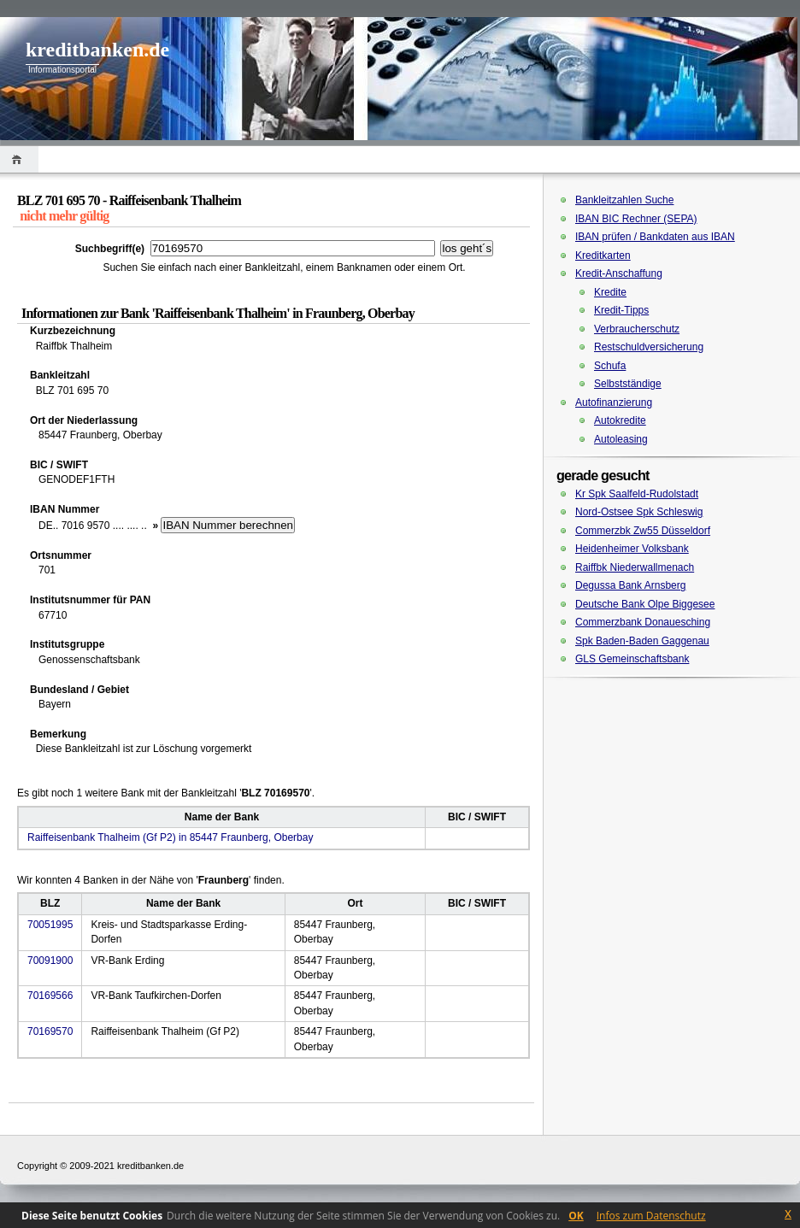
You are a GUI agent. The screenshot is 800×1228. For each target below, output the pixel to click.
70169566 (50, 996)
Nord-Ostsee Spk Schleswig (639, 512)
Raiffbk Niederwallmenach (634, 567)
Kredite (610, 292)
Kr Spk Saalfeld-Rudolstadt (636, 494)
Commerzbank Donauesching (642, 622)
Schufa (610, 366)
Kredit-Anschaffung (618, 273)
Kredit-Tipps (621, 310)
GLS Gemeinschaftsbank (632, 659)
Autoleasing (621, 439)
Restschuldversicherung (648, 347)
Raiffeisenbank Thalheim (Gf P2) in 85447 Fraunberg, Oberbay (170, 837)
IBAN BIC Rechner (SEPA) (636, 219)
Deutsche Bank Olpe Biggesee (645, 604)
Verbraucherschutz (636, 329)
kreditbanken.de (97, 49)
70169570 (50, 1031)
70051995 (50, 925)
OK (576, 1215)
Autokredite (620, 420)
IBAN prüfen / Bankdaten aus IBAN (655, 237)
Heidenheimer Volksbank (632, 549)
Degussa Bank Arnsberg (630, 585)
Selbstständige (628, 384)
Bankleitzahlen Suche (624, 200)
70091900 (50, 961)
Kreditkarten (603, 255)
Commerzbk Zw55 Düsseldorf (642, 531)
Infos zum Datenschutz (651, 1215)
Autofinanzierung (613, 402)
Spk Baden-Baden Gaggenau (642, 641)
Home (19, 159)
